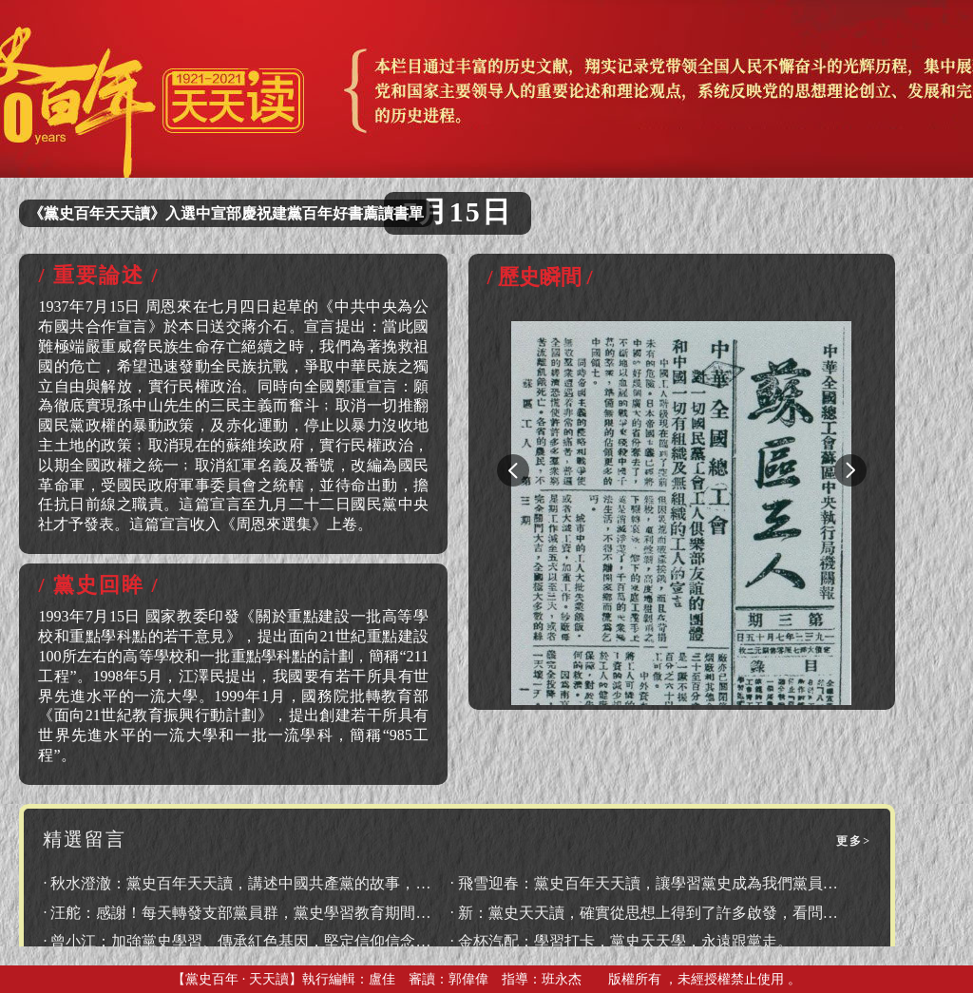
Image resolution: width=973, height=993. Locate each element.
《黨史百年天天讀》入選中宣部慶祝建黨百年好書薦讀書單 (226, 213)
